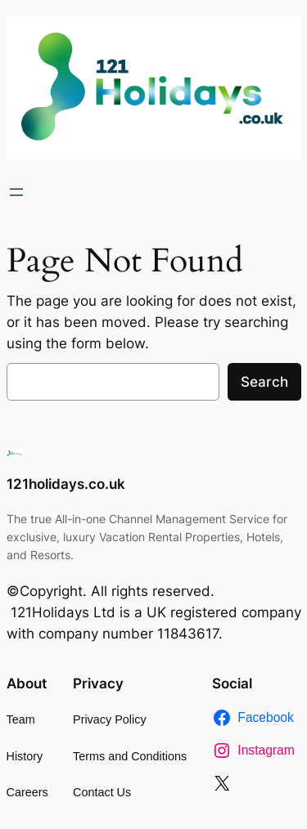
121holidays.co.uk (66, 484)
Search (264, 382)
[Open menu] (16, 192)
